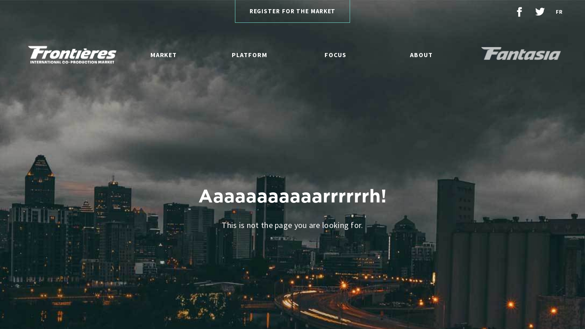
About (421, 55)
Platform (249, 55)
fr (559, 11)
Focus (335, 55)
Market (163, 55)
